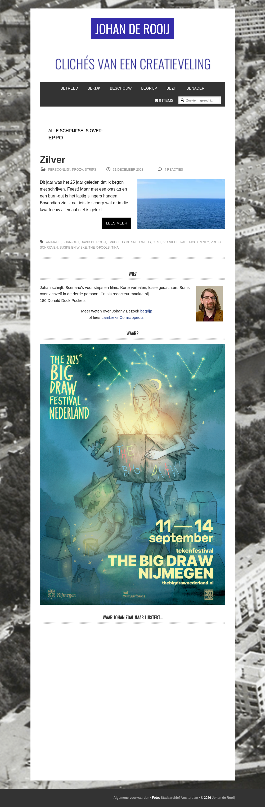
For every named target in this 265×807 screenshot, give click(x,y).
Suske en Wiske (73, 247)
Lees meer (116, 223)
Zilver (52, 159)
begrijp (146, 311)
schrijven (49, 247)
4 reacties (173, 169)
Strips (90, 169)
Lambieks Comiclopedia (122, 317)
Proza (77, 169)
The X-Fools (99, 247)
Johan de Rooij (132, 28)
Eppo (112, 242)
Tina (115, 247)
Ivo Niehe (171, 242)
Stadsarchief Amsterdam (179, 798)
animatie (53, 242)
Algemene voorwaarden (131, 798)
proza (215, 242)
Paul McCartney (194, 242)
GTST (157, 242)
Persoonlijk (59, 169)
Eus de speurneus (134, 242)
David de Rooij (93, 242)
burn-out (70, 242)
